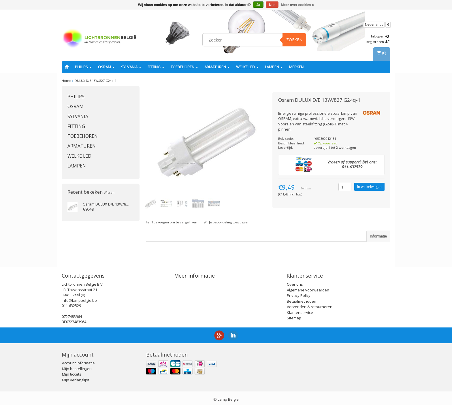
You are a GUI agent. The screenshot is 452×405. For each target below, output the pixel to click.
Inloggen (380, 36)
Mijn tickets (71, 371)
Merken (296, 66)
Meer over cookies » (297, 5)
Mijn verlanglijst (75, 377)
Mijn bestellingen (77, 366)
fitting (156, 66)
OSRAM (106, 66)
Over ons (295, 282)
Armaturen (217, 66)
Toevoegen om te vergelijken (171, 222)
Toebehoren (184, 66)
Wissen (109, 192)
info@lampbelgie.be (79, 297)
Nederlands (374, 24)
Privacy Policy (298, 293)
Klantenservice (300, 309)
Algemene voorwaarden (308, 287)
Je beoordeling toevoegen (226, 222)
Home (66, 80)
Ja (258, 5)
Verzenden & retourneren (309, 304)
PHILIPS (83, 66)
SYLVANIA (131, 66)
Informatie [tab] (378, 236)
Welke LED (247, 66)
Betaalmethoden (301, 298)
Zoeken (294, 39)
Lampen (274, 66)
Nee (272, 5)
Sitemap (294, 315)
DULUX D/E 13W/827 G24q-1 (95, 80)
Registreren (377, 41)
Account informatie (78, 360)
